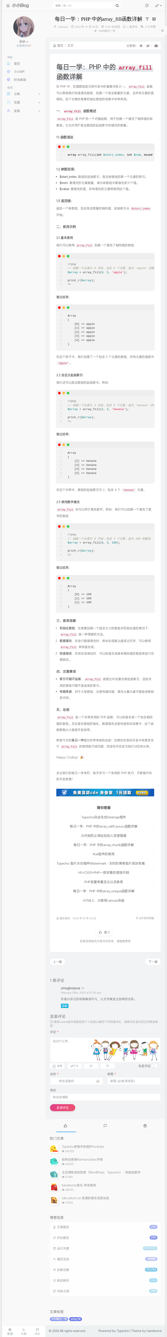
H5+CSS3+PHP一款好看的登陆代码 (103, 872)
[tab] (65, 1125)
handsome (154, 1331)
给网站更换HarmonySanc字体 (82, 1159)
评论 (54, 1032)
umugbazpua (70, 988)
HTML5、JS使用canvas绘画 (103, 900)
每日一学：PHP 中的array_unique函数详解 (103, 891)
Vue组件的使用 (104, 854)
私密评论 (145, 1066)
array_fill (75, 1319)
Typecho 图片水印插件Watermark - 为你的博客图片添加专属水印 (104, 863)
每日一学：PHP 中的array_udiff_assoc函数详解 (103, 826)
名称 (54, 1074)
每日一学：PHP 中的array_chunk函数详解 (103, 844)
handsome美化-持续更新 (79, 1185)
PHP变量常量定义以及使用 (103, 881)
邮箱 (111, 1074)
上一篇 (57, 962)
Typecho (123, 1331)
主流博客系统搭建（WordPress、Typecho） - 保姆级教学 (101, 1172)
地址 (53, 1090)
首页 (58, 45)
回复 (64, 1005)
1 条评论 (132, 26)
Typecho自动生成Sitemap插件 (103, 817)
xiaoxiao (63, 26)
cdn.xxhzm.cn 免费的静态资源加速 (85, 1198)
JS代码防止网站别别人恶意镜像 (104, 835)
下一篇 (153, 962)
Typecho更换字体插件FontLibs (83, 1147)
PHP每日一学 (107, 30)
